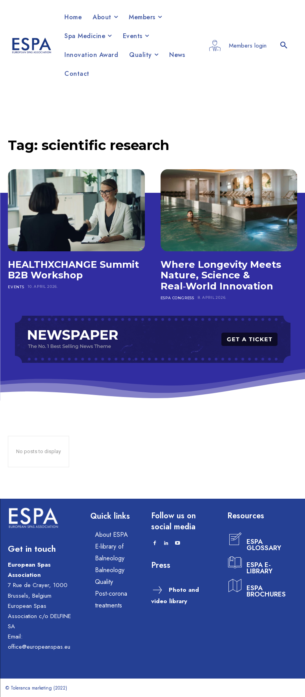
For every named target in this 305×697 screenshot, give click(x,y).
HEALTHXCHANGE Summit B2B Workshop (73, 270)
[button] (283, 45)
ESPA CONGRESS (177, 297)
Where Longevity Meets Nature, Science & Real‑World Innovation (221, 275)
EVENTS (16, 286)
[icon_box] (257, 539)
